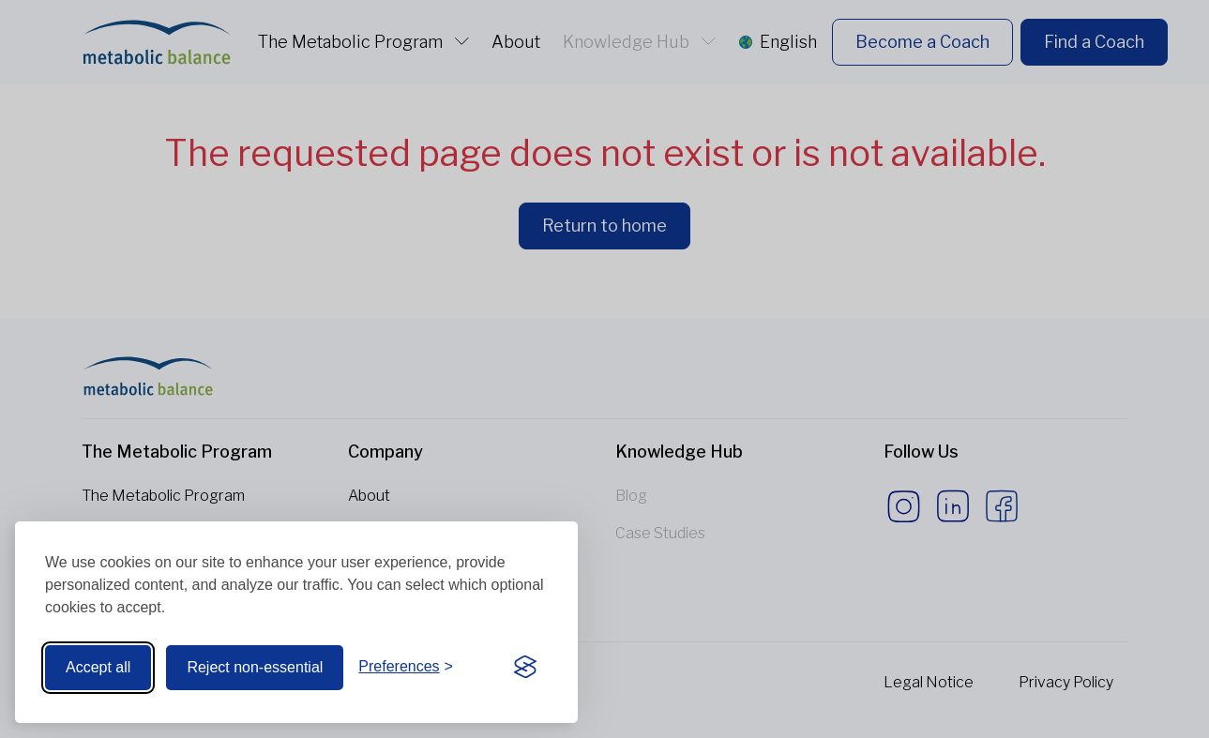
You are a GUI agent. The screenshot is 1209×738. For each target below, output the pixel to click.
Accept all (98, 667)
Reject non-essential (255, 667)
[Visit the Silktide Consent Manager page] (525, 667)
